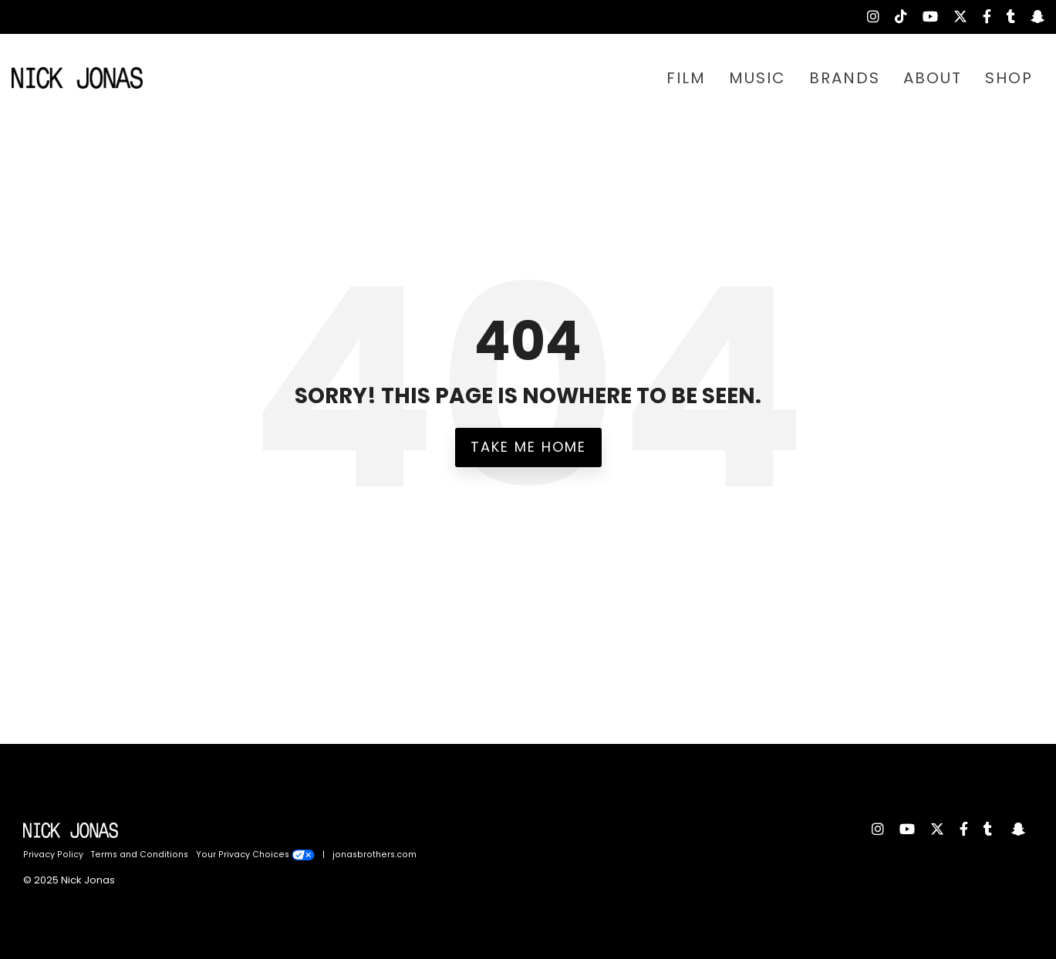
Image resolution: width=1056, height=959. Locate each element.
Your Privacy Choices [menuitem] (255, 854)
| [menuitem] (323, 854)
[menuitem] (865, 17)
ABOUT (932, 78)
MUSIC (757, 78)
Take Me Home (528, 446)
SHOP (1009, 78)
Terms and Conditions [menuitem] (139, 854)
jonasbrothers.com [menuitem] (374, 854)
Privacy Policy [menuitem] (53, 854)
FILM (686, 78)
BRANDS (844, 78)
